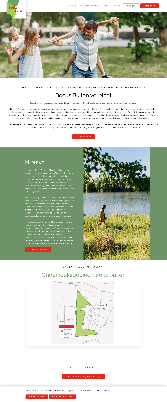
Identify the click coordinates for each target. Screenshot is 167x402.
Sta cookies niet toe (62, 397)
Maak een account (38, 250)
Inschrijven (149, 6)
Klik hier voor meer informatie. (99, 390)
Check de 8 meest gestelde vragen (83, 376)
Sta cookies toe (37, 397)
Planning (72, 6)
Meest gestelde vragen (89, 6)
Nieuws (116, 6)
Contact (106, 6)
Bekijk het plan (83, 137)
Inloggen (130, 6)
